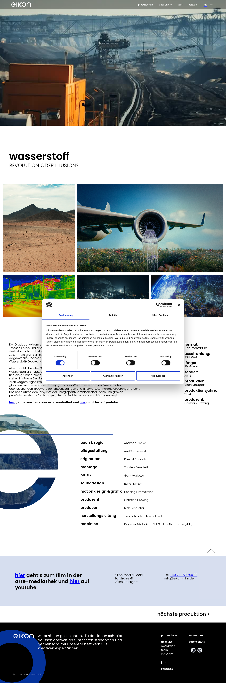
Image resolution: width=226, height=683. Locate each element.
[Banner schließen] (179, 305)
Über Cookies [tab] (160, 315)
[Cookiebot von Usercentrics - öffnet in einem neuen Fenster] (158, 304)
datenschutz (196, 641)
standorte (167, 654)
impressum (195, 635)
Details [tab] (113, 315)
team (164, 650)
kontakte (167, 669)
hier (75, 581)
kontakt (193, 4)
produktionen (145, 4)
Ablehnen (67, 376)
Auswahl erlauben (113, 376)
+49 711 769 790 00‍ (183, 575)
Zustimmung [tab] (66, 315)
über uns (166, 642)
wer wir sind (168, 646)
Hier (20, 575)
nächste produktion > (183, 613)
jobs (180, 4)
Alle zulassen (158, 376)
